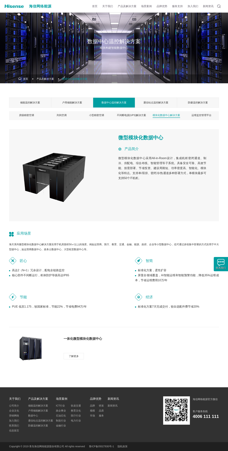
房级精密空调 (26, 115)
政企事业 (61, 410)
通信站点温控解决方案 (155, 102)
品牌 (92, 405)
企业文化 (14, 410)
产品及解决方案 (45, 78)
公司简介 (14, 405)
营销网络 (14, 415)
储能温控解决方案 (30, 102)
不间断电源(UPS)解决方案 (131, 115)
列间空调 (62, 115)
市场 (92, 415)
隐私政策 (123, 446)
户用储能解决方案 (72, 102)
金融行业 (61, 425)
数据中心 (33, 415)
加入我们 (14, 420)
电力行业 (76, 420)
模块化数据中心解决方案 (166, 115)
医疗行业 (76, 415)
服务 (101, 415)
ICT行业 (60, 405)
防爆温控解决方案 (198, 102)
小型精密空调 (96, 115)
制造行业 (61, 420)
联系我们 (14, 425)
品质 (101, 410)
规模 (92, 410)
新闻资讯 (113, 405)
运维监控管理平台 (201, 115)
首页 (25, 78)
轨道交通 (76, 405)
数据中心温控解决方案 (74, 78)
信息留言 (14, 430)
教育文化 (76, 410)
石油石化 (61, 415)
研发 (101, 405)
